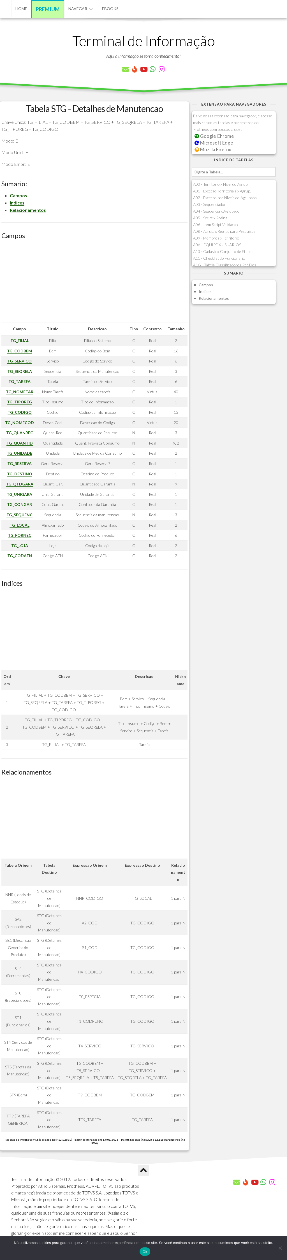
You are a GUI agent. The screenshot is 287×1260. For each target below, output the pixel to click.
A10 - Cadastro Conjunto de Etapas (223, 251)
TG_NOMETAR (19, 391)
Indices (17, 202)
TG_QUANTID (19, 443)
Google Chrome (214, 136)
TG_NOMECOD (19, 422)
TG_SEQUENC (19, 514)
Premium (48, 9)
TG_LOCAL (19, 525)
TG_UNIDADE (19, 453)
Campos (18, 195)
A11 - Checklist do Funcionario (219, 258)
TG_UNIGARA (19, 494)
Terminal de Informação (143, 40)
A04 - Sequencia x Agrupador (217, 211)
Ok (144, 1252)
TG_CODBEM (19, 350)
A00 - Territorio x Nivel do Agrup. (220, 184)
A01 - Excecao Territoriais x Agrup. (222, 191)
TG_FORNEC (19, 535)
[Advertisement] (94, 283)
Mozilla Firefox (213, 149)
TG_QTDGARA (19, 484)
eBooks (110, 8)
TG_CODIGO (20, 412)
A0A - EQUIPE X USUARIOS (217, 244)
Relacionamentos (28, 210)
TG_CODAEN (19, 555)
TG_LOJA (19, 545)
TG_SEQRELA (19, 371)
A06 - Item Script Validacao (215, 224)
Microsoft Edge (214, 143)
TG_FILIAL (19, 340)
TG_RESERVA (19, 463)
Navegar (77, 8)
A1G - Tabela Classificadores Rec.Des (224, 264)
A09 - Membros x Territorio (216, 238)
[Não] (280, 1248)
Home (21, 8)
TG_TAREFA (19, 381)
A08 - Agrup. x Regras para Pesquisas (224, 231)
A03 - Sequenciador (209, 204)
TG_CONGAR (19, 504)
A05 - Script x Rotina (210, 217)
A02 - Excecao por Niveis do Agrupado (225, 197)
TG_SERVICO (19, 361)
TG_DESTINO (19, 473)
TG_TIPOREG (19, 401)
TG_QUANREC (19, 432)
